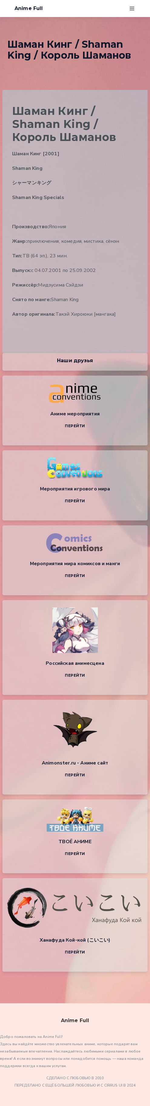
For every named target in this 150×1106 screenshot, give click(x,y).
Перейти (75, 426)
